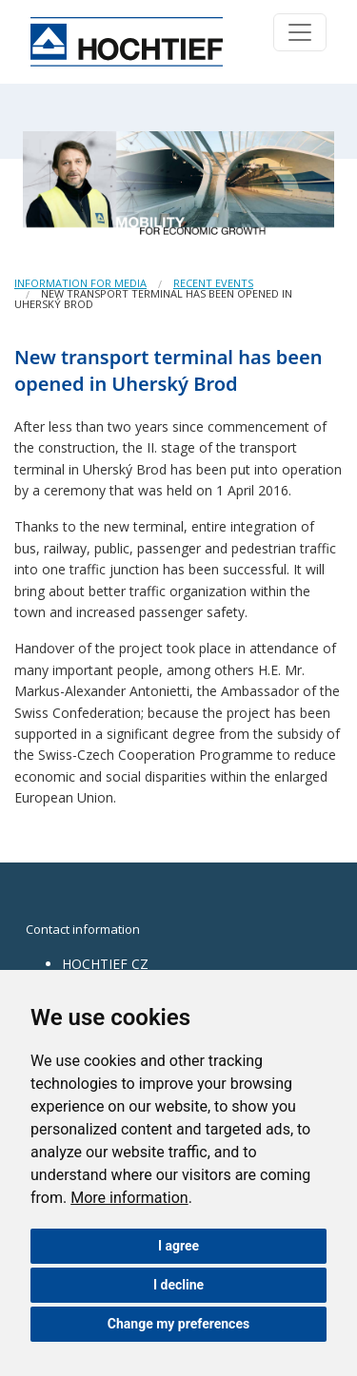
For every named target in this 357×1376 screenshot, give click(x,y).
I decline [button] (178, 1284)
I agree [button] (178, 1245)
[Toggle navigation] (300, 32)
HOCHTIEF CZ (105, 964)
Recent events (213, 283)
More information (129, 1198)
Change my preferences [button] (178, 1323)
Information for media (80, 283)
